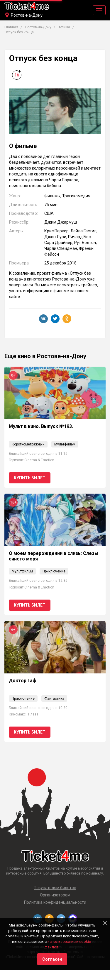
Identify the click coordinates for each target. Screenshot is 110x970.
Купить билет (29, 478)
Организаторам (55, 895)
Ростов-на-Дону (27, 15)
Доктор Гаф (22, 680)
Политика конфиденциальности (55, 902)
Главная (11, 27)
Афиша (64, 27)
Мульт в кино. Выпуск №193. (41, 426)
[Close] (105, 923)
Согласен (52, 959)
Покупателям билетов (55, 887)
